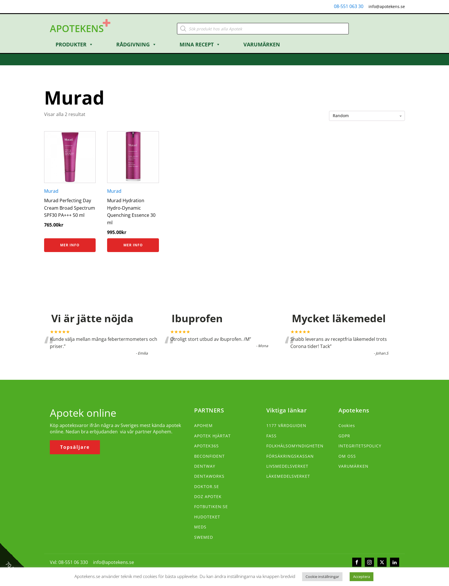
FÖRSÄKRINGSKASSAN (290, 456)
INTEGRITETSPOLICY (359, 446)
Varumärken (261, 44)
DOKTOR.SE (206, 486)
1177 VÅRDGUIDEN (286, 425)
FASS (271, 436)
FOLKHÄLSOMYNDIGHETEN (295, 446)
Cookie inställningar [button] (322, 576)
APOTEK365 (206, 446)
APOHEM (203, 425)
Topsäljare (75, 447)
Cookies (346, 425)
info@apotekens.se (387, 6)
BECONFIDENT (209, 456)
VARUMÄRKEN (353, 466)
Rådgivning (136, 44)
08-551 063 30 (348, 6)
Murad (51, 191)
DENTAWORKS (209, 476)
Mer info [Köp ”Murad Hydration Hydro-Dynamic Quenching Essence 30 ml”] (133, 245)
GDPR (344, 436)
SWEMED (203, 537)
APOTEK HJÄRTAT (212, 436)
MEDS (200, 527)
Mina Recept (200, 44)
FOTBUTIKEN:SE (211, 506)
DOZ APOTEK (208, 496)
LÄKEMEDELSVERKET (288, 476)
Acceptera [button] (361, 576)
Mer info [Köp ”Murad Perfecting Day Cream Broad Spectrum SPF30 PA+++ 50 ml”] (70, 245)
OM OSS (347, 456)
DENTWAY (204, 466)
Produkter (74, 44)
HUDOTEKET (207, 517)
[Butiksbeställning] (367, 116)
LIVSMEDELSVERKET (287, 466)
